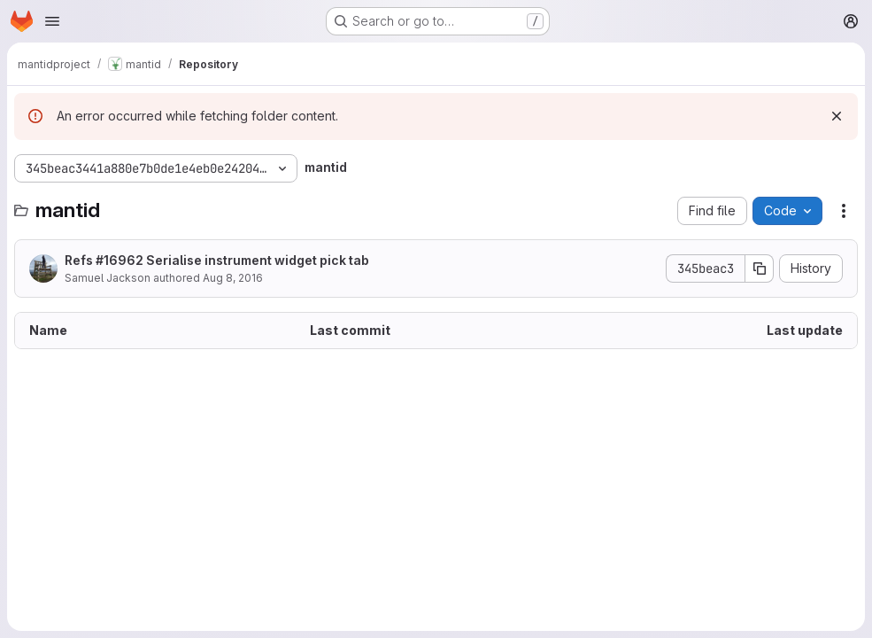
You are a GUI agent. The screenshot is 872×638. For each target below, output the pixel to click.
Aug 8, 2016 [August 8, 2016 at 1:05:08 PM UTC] (233, 277)
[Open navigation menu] (52, 21)
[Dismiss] (836, 116)
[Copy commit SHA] (759, 268)
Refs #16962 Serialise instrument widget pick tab (217, 260)
